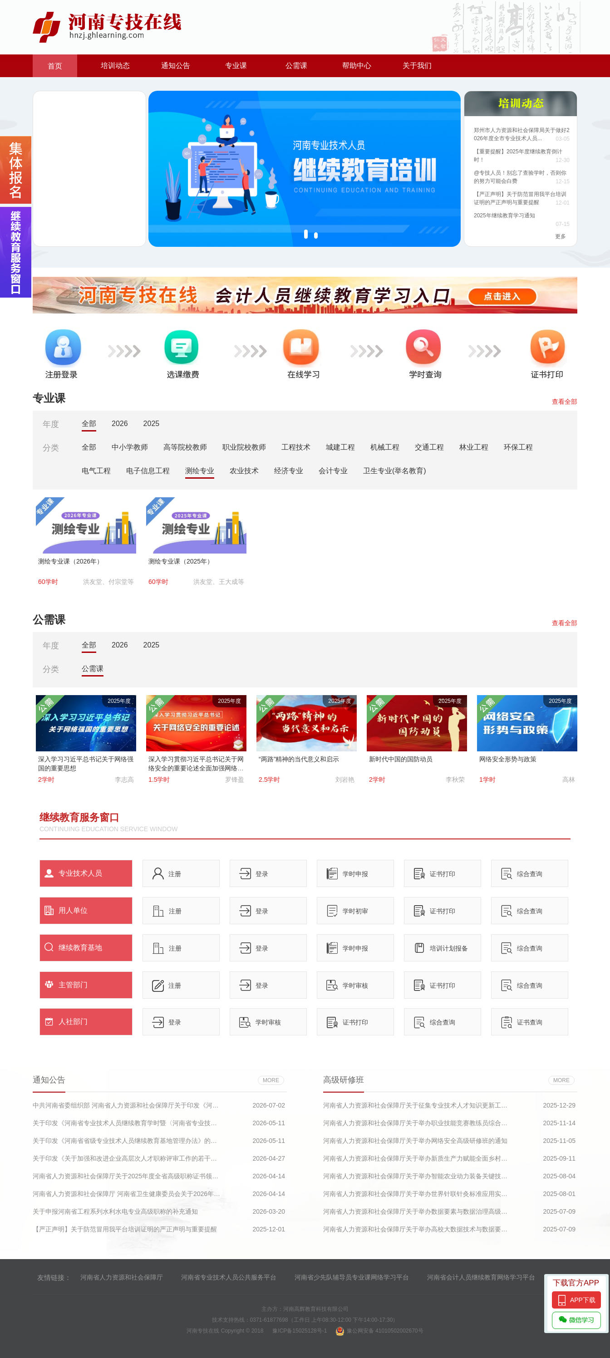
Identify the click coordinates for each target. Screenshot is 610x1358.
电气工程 (96, 471)
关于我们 (417, 65)
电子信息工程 (148, 471)
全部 (89, 423)
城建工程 (340, 447)
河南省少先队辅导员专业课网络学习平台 (352, 1277)
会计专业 (333, 471)
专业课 (236, 65)
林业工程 (473, 447)
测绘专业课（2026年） (70, 561)
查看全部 (564, 401)
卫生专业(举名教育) (394, 471)
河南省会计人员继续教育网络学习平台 (481, 1277)
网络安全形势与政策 (507, 759)
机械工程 (384, 447)
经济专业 (288, 471)
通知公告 (175, 65)
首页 (55, 66)
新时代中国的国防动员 (401, 759)
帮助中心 (356, 65)
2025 (151, 423)
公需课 (296, 65)
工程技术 (295, 447)
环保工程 (518, 447)
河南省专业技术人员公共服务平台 (228, 1277)
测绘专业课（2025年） (180, 561)
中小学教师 (130, 447)
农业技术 (244, 471)
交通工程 (429, 447)
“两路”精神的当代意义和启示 (299, 759)
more (271, 1080)
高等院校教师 (185, 447)
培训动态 (115, 65)
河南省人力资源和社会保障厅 (121, 1277)
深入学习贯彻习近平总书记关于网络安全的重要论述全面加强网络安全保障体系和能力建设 (196, 768)
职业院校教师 (244, 447)
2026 (120, 423)
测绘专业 (199, 471)
